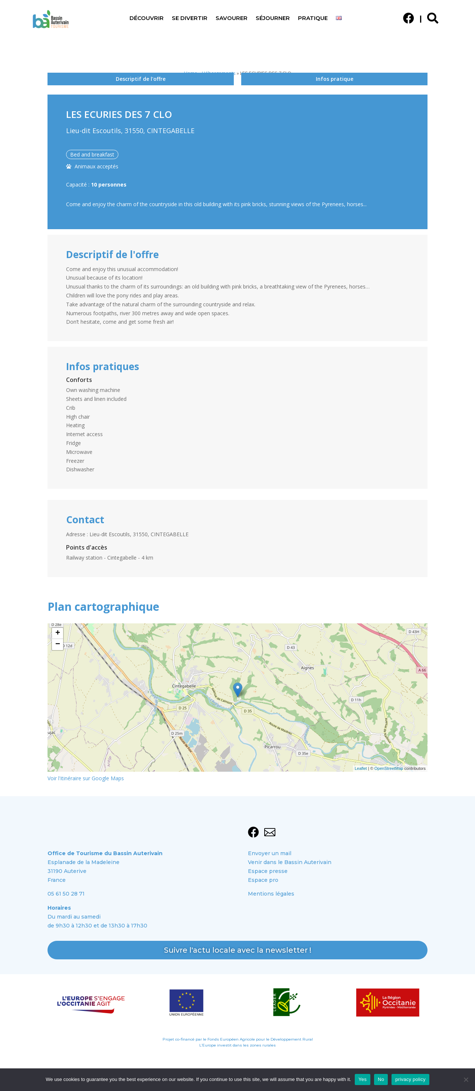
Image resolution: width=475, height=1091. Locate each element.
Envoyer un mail (269, 853)
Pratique (313, 19)
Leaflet (361, 768)
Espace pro (263, 880)
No (381, 1079)
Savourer (232, 19)
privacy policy (410, 1079)
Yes (362, 1079)
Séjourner (273, 19)
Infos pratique (334, 78)
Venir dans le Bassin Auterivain (289, 862)
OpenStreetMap (388, 768)
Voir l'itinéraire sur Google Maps (86, 778)
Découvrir (147, 19)
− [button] (57, 644)
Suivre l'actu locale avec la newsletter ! (238, 950)
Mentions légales (271, 893)
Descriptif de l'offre (141, 78)
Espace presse (268, 871)
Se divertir (189, 19)
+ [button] (57, 633)
